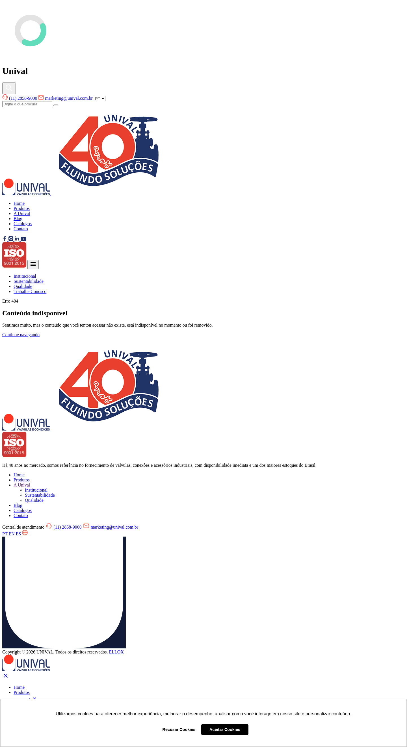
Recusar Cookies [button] (179, 729)
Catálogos (23, 223)
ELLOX (116, 652)
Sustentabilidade (29, 281)
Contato (21, 228)
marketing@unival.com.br (65, 98)
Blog (18, 218)
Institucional (25, 276)
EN (11, 533)
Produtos (22, 208)
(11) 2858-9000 (19, 98)
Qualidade (23, 286)
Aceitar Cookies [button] (224, 729)
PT (4, 533)
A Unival (22, 213)
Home (19, 203)
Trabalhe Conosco (30, 291)
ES (18, 533)
